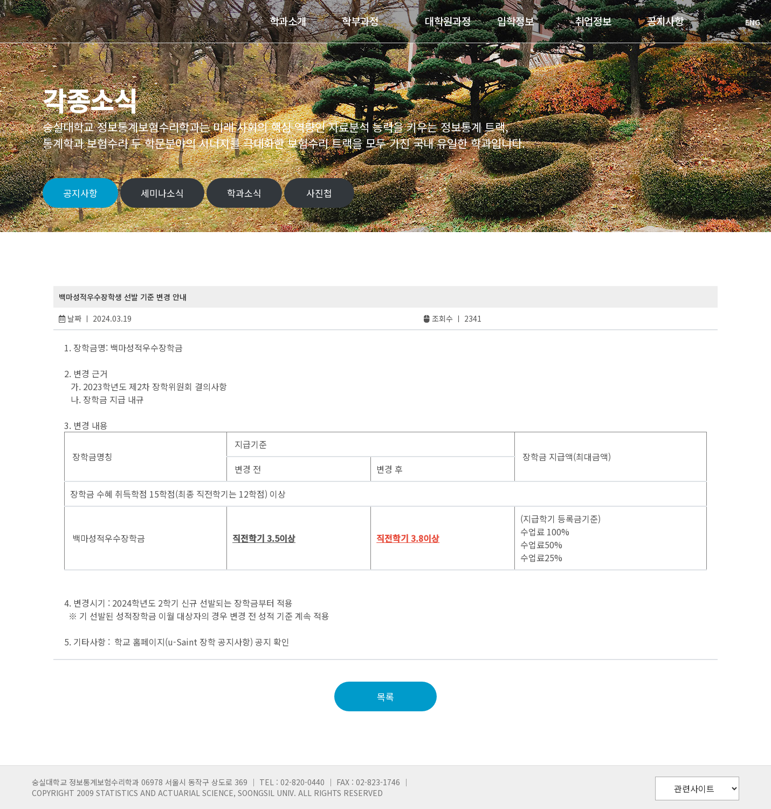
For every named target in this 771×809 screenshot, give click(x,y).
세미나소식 (162, 193)
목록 (385, 696)
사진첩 (319, 193)
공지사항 (80, 193)
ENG (747, 22)
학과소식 (244, 193)
